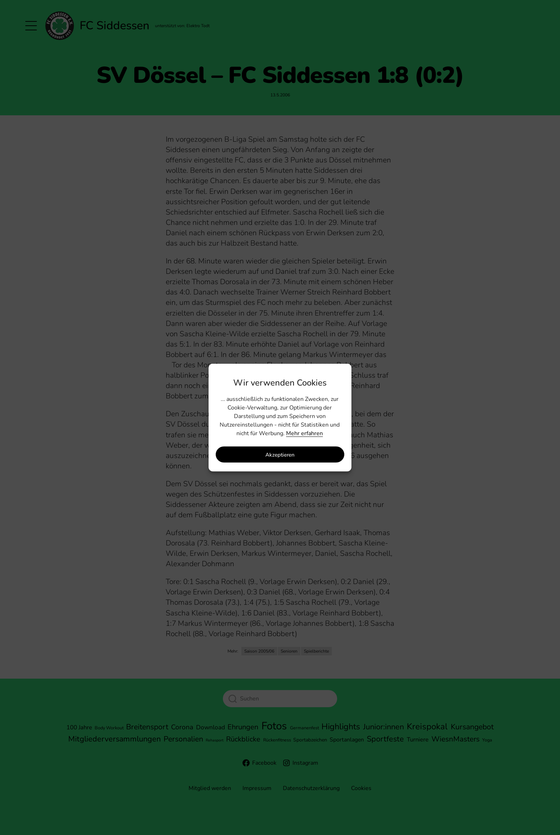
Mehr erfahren (304, 433)
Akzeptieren (280, 454)
